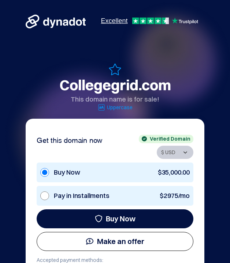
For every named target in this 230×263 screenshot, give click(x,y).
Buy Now (115, 218)
